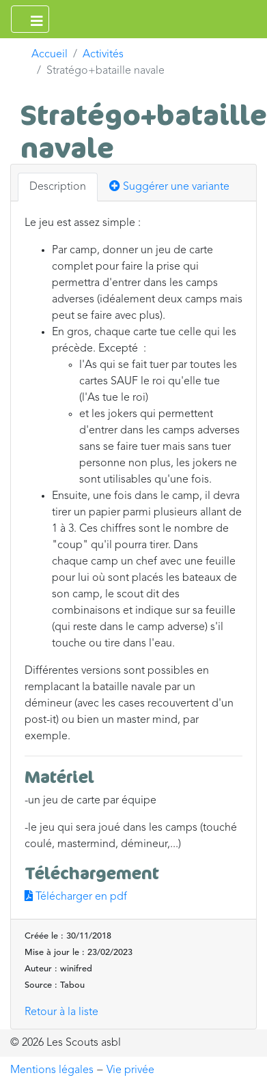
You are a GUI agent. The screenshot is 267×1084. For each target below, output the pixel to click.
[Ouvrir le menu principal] (30, 19)
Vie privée (130, 1070)
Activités (103, 54)
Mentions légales (52, 1070)
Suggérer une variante (169, 186)
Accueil (49, 54)
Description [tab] (57, 187)
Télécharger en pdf (76, 897)
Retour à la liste (61, 1012)
